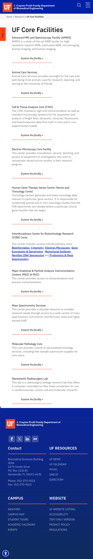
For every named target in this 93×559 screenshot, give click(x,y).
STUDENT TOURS (18, 519)
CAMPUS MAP (16, 514)
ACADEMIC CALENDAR (21, 524)
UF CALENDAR (58, 464)
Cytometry (37, 247)
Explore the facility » (32, 58)
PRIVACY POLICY (59, 524)
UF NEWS (54, 459)
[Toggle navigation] (87, 4)
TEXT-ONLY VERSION (62, 519)
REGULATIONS (58, 529)
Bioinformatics (21, 247)
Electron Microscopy (57, 247)
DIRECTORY (56, 479)
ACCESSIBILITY (58, 514)
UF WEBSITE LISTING (62, 509)
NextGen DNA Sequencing (28, 255)
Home (9, 16)
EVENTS (12, 529)
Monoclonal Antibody (58, 251)
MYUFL (53, 469)
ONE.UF (53, 474)
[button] (5, 553)
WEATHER (14, 509)
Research (19, 16)
